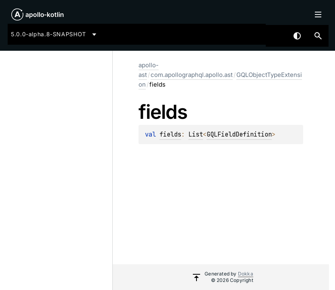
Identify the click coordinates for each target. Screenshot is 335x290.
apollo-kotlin (44, 14)
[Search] (318, 35)
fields (170, 134)
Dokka (245, 274)
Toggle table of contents (318, 14)
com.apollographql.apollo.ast (192, 75)
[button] (318, 35)
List (195, 134)
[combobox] (55, 34)
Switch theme (297, 35)
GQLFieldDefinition (239, 134)
